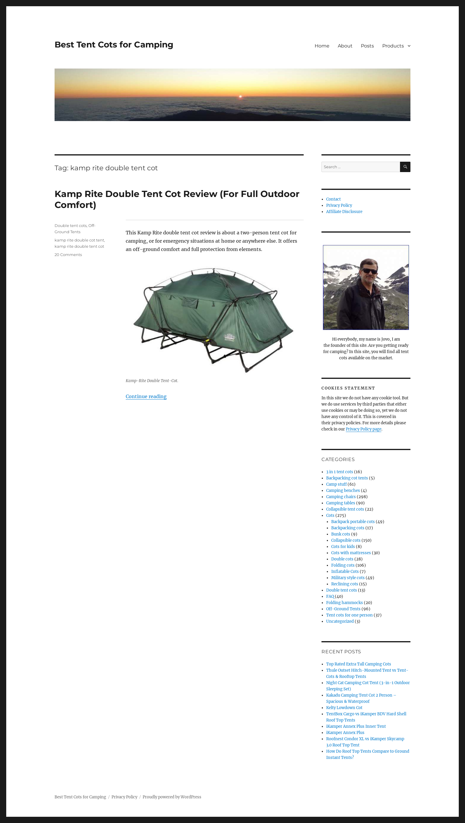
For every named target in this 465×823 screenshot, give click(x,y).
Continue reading (146, 396)
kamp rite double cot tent (79, 240)
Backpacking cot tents (347, 478)
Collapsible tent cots (345, 509)
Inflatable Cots (345, 571)
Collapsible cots (346, 540)
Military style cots (348, 577)
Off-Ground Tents (343, 608)
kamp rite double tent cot (79, 246)
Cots (330, 515)
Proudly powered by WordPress (172, 797)
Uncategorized (340, 621)
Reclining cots (344, 584)
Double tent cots (71, 225)
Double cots (342, 559)
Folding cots (343, 565)
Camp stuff (336, 484)
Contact (333, 199)
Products (393, 46)
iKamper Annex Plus (345, 732)
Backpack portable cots (353, 521)
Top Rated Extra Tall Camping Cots (358, 664)
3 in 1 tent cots (339, 471)
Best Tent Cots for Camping (114, 44)
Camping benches (343, 490)
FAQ (330, 596)
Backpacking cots (347, 527)
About (345, 46)
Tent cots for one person (349, 615)
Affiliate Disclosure (344, 211)
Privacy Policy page (363, 429)
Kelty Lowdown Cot (344, 707)
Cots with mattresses (351, 552)
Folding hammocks (344, 602)
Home (322, 46)
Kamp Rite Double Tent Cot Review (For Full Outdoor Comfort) (177, 199)
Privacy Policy (339, 205)
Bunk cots (340, 534)
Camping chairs (341, 496)
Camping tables (340, 503)
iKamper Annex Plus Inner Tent (356, 726)
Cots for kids (343, 546)
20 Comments (68, 254)
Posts (367, 46)
